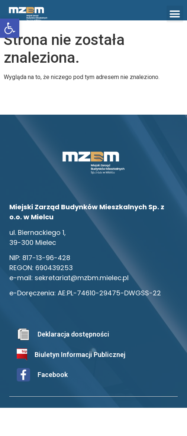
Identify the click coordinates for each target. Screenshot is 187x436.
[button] (175, 14)
